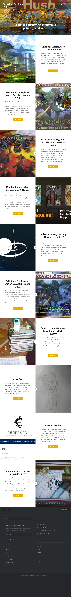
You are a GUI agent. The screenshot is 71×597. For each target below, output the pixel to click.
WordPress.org (9, 562)
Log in (7, 553)
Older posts (6, 509)
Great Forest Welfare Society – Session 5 (46, 524)
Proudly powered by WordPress (28, 575)
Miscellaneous (40, 546)
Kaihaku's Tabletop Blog (13, 5)
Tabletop (39, 552)
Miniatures (39, 544)
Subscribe (11, 539)
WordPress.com (46, 575)
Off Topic (39, 549)
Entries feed (8, 556)
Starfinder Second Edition (43, 533)
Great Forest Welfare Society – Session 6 (46, 522)
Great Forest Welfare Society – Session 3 (46, 530)
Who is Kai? (64, 4)
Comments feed (9, 559)
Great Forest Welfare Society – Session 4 (46, 527)
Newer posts (64, 509)
